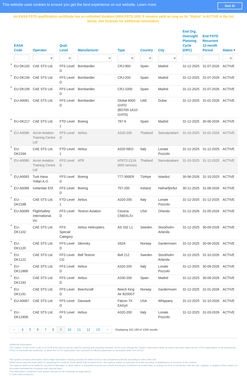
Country (146, 50)
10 (69, 329)
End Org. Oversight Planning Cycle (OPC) (190, 41)
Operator (40, 50)
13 (98, 329)
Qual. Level (63, 48)
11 (79, 329)
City (161, 50)
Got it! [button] (230, 6)
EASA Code (18, 48)
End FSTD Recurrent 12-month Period (210, 43)
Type (121, 50)
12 (88, 329)
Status (229, 50)
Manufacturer (88, 50)
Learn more (146, 5)
